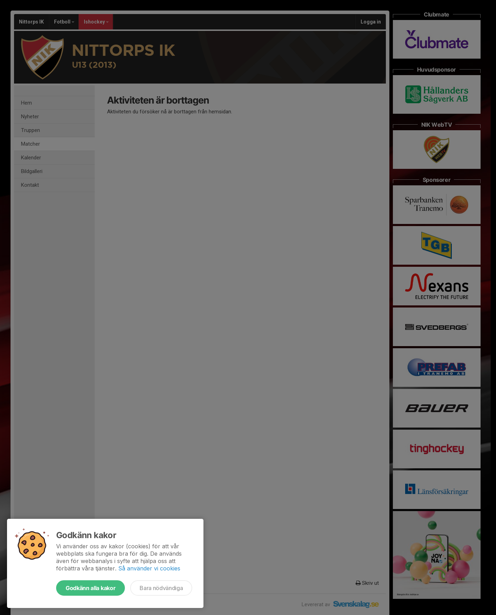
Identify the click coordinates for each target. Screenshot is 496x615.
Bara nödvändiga (161, 587)
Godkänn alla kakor (90, 587)
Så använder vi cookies (149, 568)
